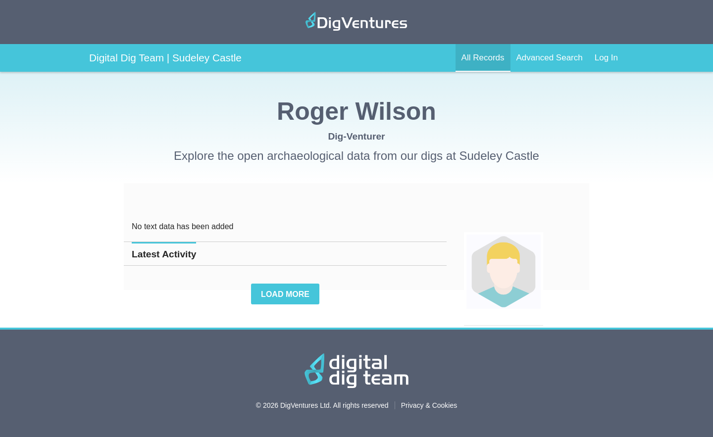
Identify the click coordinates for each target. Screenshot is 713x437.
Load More (285, 294)
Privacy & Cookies (429, 405)
